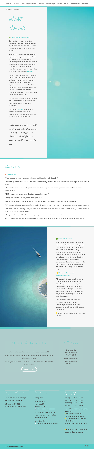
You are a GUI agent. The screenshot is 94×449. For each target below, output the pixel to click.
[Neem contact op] (29, 369)
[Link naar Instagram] (88, 446)
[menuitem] (8, 3)
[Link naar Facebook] (85, 446)
